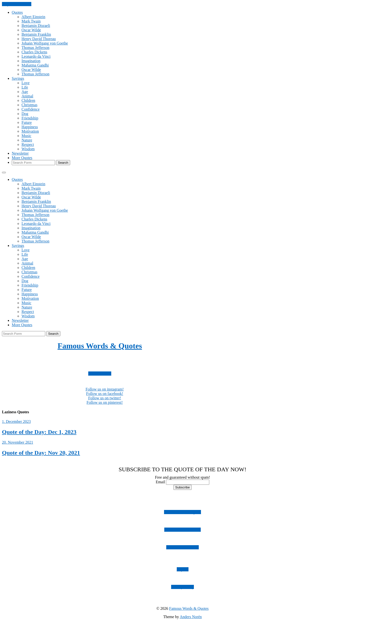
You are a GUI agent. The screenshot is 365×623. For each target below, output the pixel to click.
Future (27, 122)
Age (25, 92)
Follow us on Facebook (182, 530)
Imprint (182, 569)
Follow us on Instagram (182, 512)
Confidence (31, 109)
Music (26, 136)
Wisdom (28, 149)
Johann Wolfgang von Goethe (45, 43)
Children (28, 100)
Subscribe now (99, 373)
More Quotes (22, 158)
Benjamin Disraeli (36, 25)
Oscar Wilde (31, 30)
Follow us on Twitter (182, 547)
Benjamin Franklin (36, 34)
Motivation (30, 131)
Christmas (29, 105)
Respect (28, 144)
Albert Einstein (33, 17)
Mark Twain (31, 21)
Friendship (30, 118)
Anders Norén (191, 617)
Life (25, 87)
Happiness (30, 127)
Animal (27, 96)
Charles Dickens (34, 52)
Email (160, 482)
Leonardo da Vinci (36, 56)
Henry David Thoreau (39, 39)
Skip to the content (16, 4)
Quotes (17, 12)
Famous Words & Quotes (99, 345)
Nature (27, 140)
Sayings (18, 78)
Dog (25, 114)
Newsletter (20, 153)
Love (26, 83)
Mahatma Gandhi (35, 65)
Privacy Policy (182, 587)
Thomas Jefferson (35, 48)
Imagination (31, 61)
